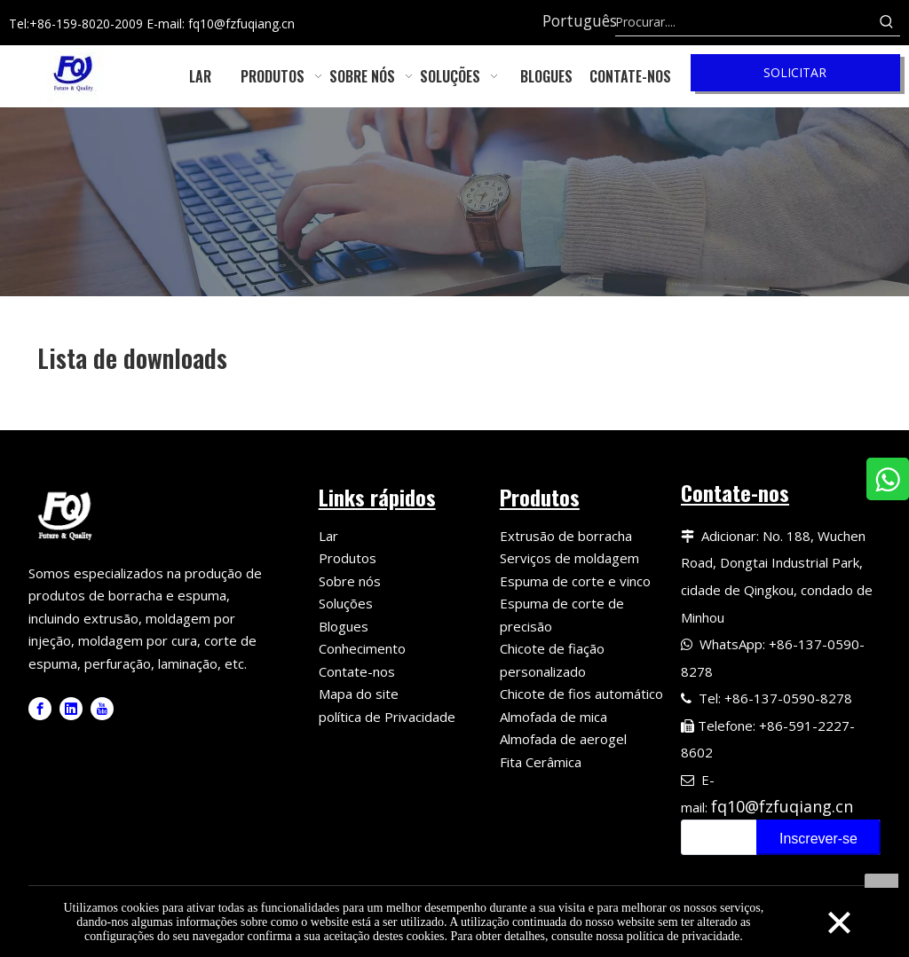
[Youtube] (102, 708)
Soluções (346, 603)
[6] (454, 201)
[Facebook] (39, 708)
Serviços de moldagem (569, 558)
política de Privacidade (387, 717)
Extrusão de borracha (566, 536)
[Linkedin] (71, 708)
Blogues (343, 626)
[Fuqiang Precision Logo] (67, 514)
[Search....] (744, 22)
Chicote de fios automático (581, 693)
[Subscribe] (818, 837)
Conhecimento (362, 648)
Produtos (347, 558)
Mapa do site (359, 693)
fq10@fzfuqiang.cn (782, 806)
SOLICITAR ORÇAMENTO (795, 77)
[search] (715, 837)
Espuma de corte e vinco (575, 581)
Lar (328, 536)
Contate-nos (357, 671)
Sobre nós (350, 581)
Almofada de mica (553, 717)
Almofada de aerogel (563, 739)
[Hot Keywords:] (886, 22)
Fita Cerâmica (540, 762)
